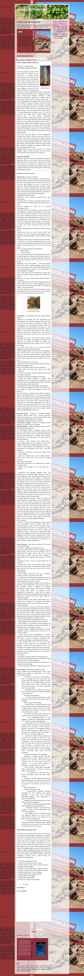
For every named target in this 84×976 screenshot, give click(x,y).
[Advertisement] (34, 926)
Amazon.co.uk (35, 969)
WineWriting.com (32, 9)
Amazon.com (44, 969)
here (18, 971)
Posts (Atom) (26, 935)
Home (34, 932)
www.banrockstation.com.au (33, 311)
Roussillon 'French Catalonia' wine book (28, 22)
